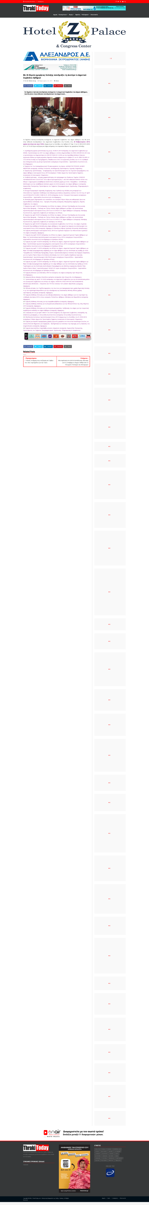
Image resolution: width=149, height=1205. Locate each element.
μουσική (111, 1155)
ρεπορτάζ (111, 1160)
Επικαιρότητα (63, 14)
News (57, 81)
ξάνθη (116, 1155)
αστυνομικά (117, 1151)
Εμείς (109, 1198)
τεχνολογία (118, 1160)
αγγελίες (97, 1151)
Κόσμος (109, 1149)
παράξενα (104, 1158)
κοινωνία (105, 1155)
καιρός (117, 1153)
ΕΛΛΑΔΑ (104, 1149)
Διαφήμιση (41, 1)
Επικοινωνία (94, 14)
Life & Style (97, 1149)
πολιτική (97, 1160)
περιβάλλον (111, 1158)
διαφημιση (97, 1153)
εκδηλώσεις (105, 1153)
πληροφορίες (119, 1158)
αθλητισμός (104, 1151)
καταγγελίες (98, 1155)
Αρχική (55, 14)
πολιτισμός (104, 1160)
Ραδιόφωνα (85, 14)
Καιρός (71, 14)
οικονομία (97, 1158)
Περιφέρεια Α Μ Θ (117, 1149)
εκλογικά (112, 1153)
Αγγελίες (77, 14)
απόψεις (111, 1151)
